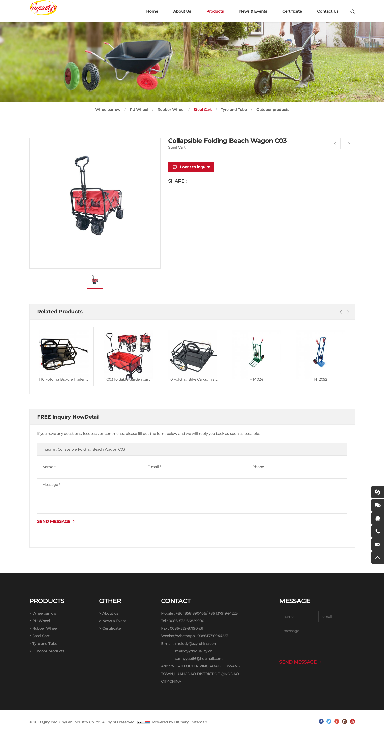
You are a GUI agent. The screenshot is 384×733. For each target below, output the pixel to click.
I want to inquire (195, 167)
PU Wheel (139, 109)
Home (152, 11)
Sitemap (199, 722)
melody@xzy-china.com (196, 643)
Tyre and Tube (234, 109)
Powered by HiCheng (171, 722)
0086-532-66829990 (186, 621)
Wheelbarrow (107, 109)
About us (110, 613)
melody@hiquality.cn (193, 651)
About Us (182, 11)
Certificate (292, 11)
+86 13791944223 (223, 613)
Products (215, 11)
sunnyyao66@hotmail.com (199, 658)
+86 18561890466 (191, 613)
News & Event (114, 621)
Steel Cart (203, 109)
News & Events (253, 11)
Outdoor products (272, 109)
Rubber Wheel (171, 109)
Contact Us (328, 11)
